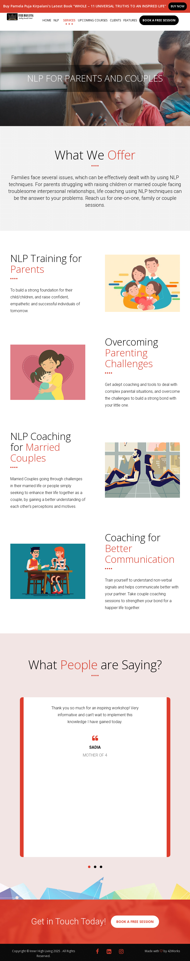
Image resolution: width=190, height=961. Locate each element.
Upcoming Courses (92, 20)
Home (47, 20)
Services (69, 20)
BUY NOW (177, 6)
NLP (56, 20)
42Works (174, 951)
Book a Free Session (159, 20)
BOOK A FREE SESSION (135, 921)
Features (130, 20)
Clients (115, 20)
